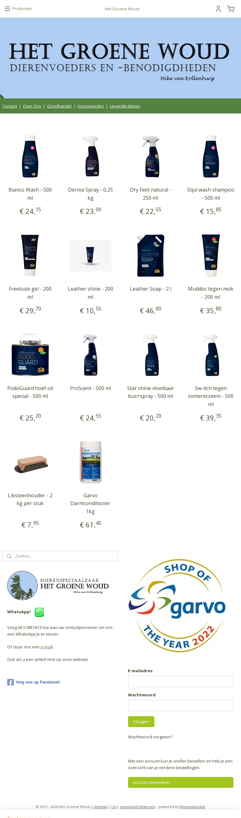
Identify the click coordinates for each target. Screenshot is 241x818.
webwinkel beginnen (137, 806)
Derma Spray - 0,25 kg (90, 193)
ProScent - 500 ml (90, 387)
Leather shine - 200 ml (90, 292)
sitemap (100, 806)
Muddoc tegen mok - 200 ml (210, 292)
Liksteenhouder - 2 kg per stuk (30, 499)
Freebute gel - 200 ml (30, 292)
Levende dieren (125, 106)
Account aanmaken (151, 782)
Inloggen (141, 721)
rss (113, 806)
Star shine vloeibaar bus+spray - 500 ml (150, 391)
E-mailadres (140, 670)
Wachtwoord (142, 695)
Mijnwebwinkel (192, 806)
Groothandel (59, 106)
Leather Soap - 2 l (150, 288)
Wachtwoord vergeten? (150, 737)
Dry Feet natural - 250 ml (150, 193)
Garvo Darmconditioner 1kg (90, 503)
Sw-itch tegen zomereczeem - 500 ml (210, 395)
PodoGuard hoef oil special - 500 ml (30, 391)
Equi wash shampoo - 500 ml (210, 193)
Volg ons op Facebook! (33, 682)
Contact (10, 106)
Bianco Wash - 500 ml (30, 193)
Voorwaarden (91, 106)
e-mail (46, 647)
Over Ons (32, 106)
